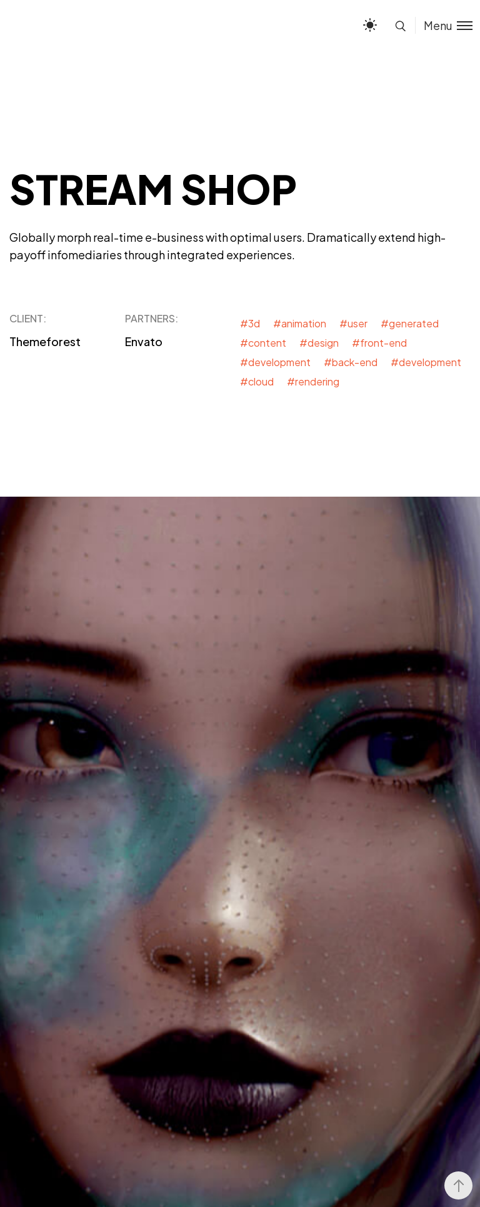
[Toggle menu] (443, 25)
